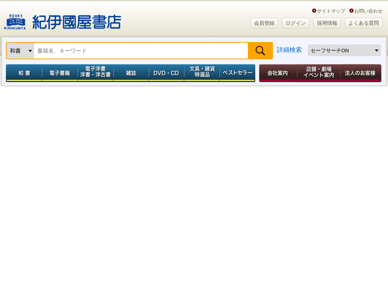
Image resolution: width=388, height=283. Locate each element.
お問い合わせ (368, 10)
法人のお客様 (361, 73)
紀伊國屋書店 (63, 19)
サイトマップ (331, 10)
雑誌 (131, 73)
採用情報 (327, 23)
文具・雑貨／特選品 (202, 73)
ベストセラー (238, 73)
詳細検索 (289, 49)
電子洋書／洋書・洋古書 (95, 73)
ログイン (296, 23)
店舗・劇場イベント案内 (318, 73)
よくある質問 (363, 23)
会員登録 (264, 23)
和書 (22, 73)
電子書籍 (59, 73)
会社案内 (277, 73)
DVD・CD (166, 73)
